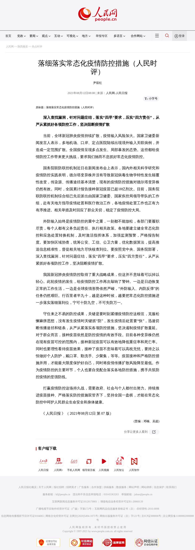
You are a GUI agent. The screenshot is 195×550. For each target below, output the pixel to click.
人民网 (10, 46)
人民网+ (58, 463)
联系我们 (171, 487)
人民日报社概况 (27, 487)
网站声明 (134, 487)
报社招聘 (59, 487)
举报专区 (102, 35)
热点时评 (37, 46)
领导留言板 (88, 463)
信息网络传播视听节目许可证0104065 (22, 516)
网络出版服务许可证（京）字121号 (120, 516)
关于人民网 (45, 487)
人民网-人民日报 (116, 93)
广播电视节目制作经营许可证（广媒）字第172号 (64, 508)
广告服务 (84, 487)
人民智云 (119, 463)
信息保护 (159, 487)
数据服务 (121, 487)
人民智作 (134, 463)
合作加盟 (96, 487)
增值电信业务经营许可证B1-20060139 (121, 501)
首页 (8, 35)
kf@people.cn (63, 494)
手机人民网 (73, 463)
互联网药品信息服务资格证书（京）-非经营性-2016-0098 (126, 508)
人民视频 (103, 463)
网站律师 (146, 487)
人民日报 (43, 463)
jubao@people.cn (143, 494)
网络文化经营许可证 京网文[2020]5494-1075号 (72, 516)
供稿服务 (109, 487)
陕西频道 (23, 46)
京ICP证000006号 (151, 516)
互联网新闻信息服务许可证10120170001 (74, 501)
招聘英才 (71, 487)
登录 (182, 35)
